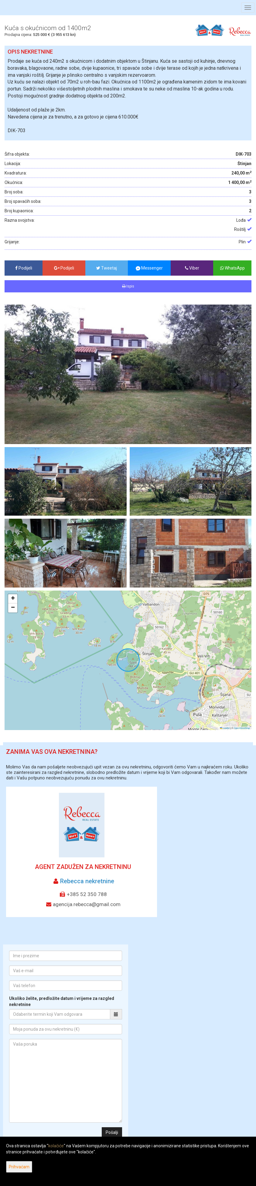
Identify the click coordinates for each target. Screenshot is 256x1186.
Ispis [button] (128, 286)
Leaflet (225, 728)
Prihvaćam (19, 1166)
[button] (12, 598)
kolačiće (56, 1145)
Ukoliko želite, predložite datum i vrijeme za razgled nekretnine (61, 1001)
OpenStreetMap (242, 728)
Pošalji (112, 1132)
